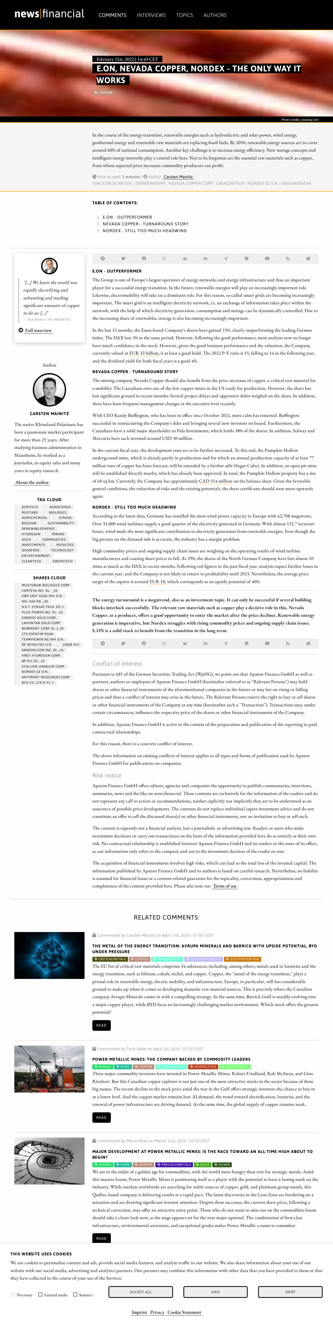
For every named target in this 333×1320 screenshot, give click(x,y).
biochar (26, 523)
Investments (31, 545)
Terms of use (224, 886)
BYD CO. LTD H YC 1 (35, 682)
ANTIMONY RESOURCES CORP (43, 677)
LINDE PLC (69, 644)
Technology (60, 550)
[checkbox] (13, 1294)
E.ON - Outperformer (127, 217)
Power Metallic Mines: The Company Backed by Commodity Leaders (171, 1059)
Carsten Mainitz (178, 176)
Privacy (157, 1312)
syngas (63, 518)
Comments (112, 15)
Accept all (141, 1291)
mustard (27, 512)
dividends (28, 550)
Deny (290, 1291)
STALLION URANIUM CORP (41, 666)
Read (101, 1025)
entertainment (33, 556)
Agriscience (58, 507)
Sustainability (58, 523)
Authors (215, 15)
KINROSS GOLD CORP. (36, 618)
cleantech (29, 561)
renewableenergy (36, 529)
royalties (63, 545)
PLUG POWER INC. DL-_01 (40, 612)
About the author (32, 482)
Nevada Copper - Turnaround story (146, 223)
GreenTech (60, 561)
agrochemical (32, 518)
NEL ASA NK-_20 (32, 601)
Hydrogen (29, 534)
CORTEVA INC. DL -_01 (37, 591)
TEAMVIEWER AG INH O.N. (40, 639)
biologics (56, 512)
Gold (24, 539)
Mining (56, 534)
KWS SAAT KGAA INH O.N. (40, 596)
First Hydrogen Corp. (39, 655)
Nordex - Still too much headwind (145, 230)
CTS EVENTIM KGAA (35, 634)
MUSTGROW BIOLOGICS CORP (43, 585)
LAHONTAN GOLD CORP (38, 623)
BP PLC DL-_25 (31, 661)
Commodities (52, 539)
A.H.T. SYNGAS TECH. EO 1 (40, 607)
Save (215, 1291)
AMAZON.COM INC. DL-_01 (40, 650)
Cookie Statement (184, 1312)
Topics (184, 15)
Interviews (151, 15)
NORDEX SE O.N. (32, 672)
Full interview (38, 330)
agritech (27, 507)
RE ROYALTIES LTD (34, 644)
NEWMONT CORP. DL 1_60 (40, 628)
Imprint (139, 1312)
